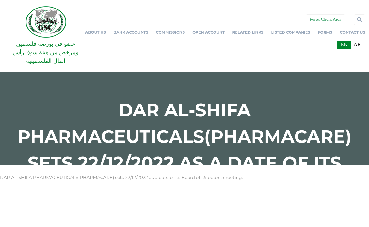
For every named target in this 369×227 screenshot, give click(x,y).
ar (357, 44)
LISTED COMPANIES (290, 32)
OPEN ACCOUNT (208, 32)
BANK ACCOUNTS (131, 32)
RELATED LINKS (248, 32)
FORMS (325, 32)
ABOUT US (95, 32)
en (344, 44)
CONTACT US (352, 32)
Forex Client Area (325, 19)
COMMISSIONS (170, 32)
